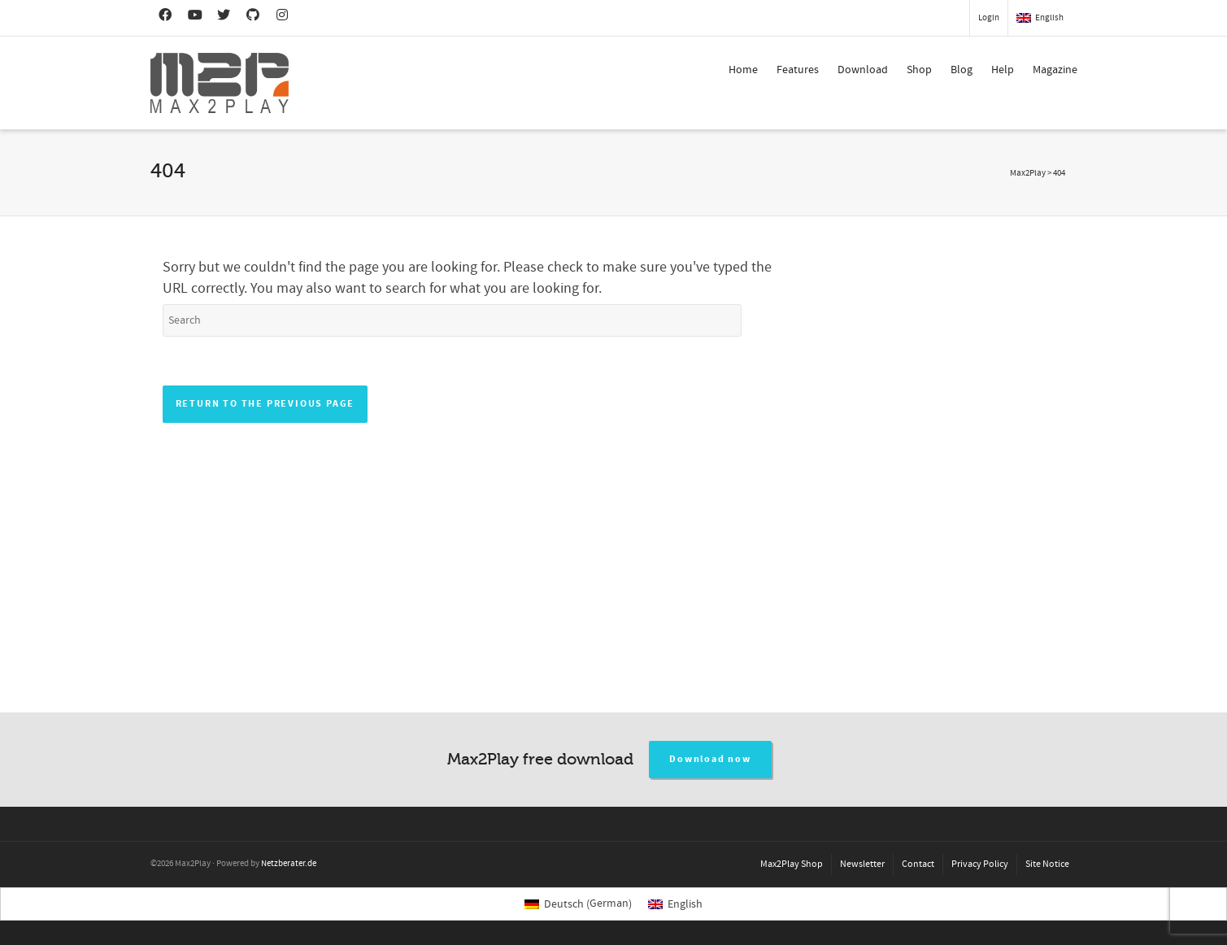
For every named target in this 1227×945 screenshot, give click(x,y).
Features (798, 70)
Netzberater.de (288, 863)
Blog (961, 70)
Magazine (1055, 70)
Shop (919, 70)
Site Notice (1047, 864)
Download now (710, 759)
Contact (918, 864)
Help (1002, 70)
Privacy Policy (979, 864)
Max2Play (1028, 173)
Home (743, 70)
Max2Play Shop (791, 864)
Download (863, 70)
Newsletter (862, 864)
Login (988, 18)
